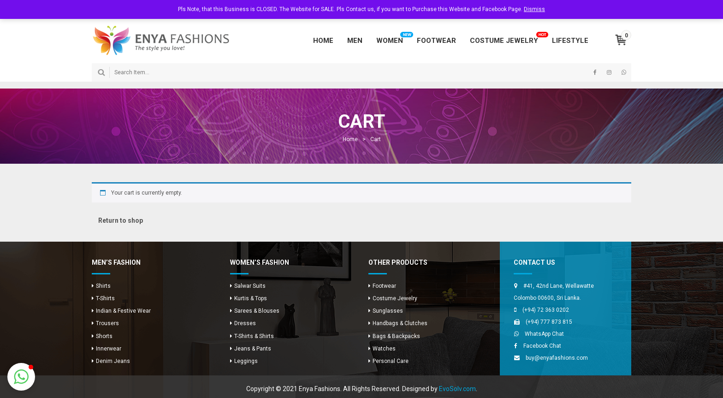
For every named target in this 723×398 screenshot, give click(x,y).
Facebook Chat (542, 346)
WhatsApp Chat (544, 334)
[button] (21, 377)
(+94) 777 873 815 (549, 322)
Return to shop (120, 220)
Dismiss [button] (534, 9)
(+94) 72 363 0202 (545, 310)
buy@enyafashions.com (557, 358)
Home (350, 139)
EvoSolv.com (457, 388)
